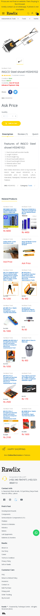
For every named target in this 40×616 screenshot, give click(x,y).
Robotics (5, 528)
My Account (6, 598)
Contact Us (5, 585)
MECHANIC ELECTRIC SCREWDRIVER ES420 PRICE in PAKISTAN (9, 210)
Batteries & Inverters (9, 538)
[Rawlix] (12, 13)
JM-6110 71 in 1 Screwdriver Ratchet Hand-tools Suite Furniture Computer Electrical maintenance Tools (10, 379)
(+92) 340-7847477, (18, 479)
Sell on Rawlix (6, 564)
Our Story (5, 551)
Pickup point (6, 591)
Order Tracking (7, 595)
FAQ (3, 575)
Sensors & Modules (8, 524)
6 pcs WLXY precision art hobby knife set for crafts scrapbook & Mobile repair (29, 378)
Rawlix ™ (5, 607)
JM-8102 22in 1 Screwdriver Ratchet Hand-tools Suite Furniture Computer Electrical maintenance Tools (28, 276)
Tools (24, 19)
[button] (28, 13)
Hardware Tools (6, 68)
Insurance (5, 581)
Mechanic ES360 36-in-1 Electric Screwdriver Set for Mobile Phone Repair (29, 211)
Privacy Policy (6, 561)
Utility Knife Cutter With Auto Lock (9, 242)
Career (4, 554)
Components (6, 514)
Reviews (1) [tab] (23, 134)
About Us (5, 548)
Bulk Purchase (6, 588)
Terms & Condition (8, 558)
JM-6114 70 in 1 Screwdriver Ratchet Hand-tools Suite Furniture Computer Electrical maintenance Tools (10, 415)
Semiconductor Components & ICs (13, 518)
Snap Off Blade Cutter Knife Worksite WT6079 (29, 243)
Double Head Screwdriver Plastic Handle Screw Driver (28, 309)
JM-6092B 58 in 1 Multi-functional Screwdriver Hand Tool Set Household (29, 413)
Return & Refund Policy (9, 578)
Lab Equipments (7, 534)
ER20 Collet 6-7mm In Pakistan (28, 341)
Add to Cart (11, 123)
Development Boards (9, 511)
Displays (4, 521)
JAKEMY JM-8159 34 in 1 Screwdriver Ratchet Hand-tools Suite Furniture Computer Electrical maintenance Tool (10, 344)
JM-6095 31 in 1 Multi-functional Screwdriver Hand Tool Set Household (10, 310)
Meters (4, 531)
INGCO (8, 81)
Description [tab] (7, 134)
